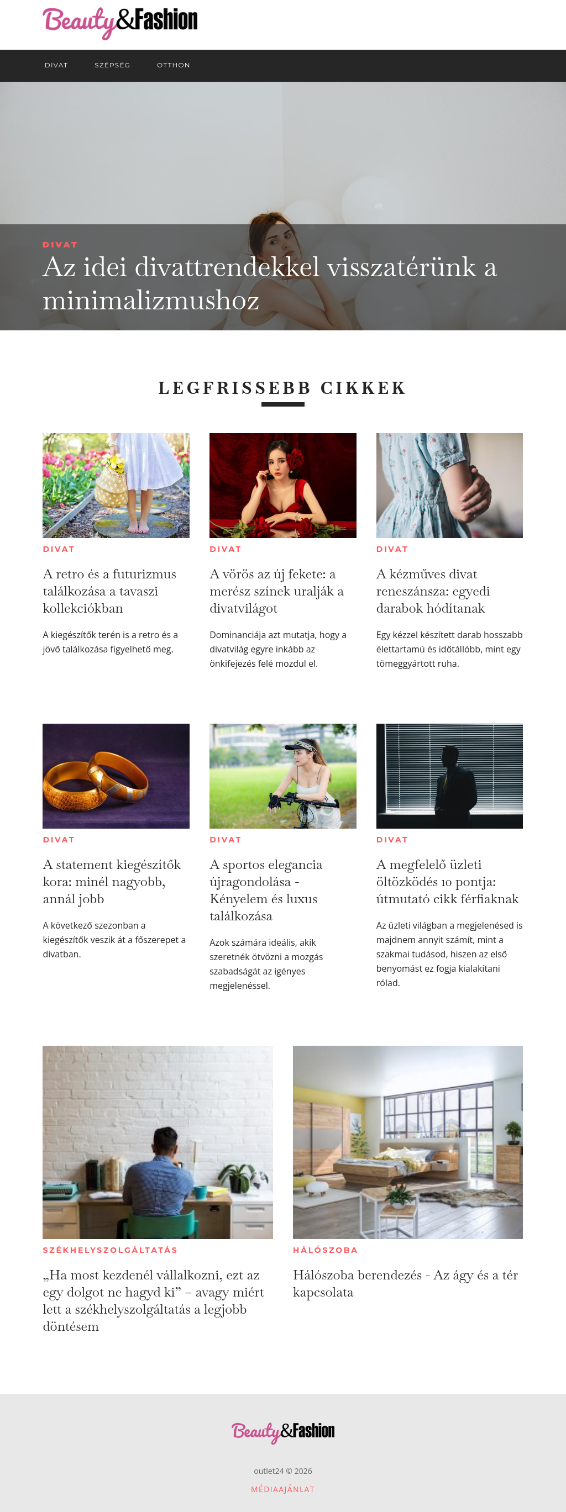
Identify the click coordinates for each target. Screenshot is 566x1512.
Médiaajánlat (283, 1489)
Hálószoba (326, 1250)
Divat (60, 244)
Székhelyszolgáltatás (110, 1250)
